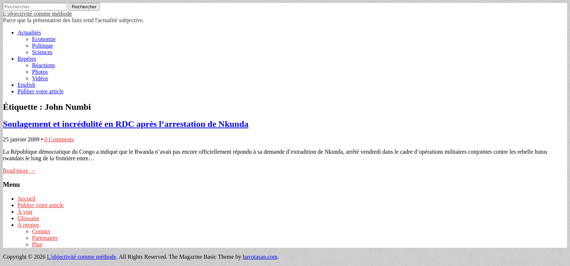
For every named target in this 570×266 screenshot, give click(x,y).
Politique (42, 46)
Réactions (43, 65)
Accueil (26, 199)
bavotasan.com (260, 257)
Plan (37, 244)
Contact (41, 231)
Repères (26, 59)
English (26, 85)
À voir (24, 212)
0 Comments (59, 139)
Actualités (29, 32)
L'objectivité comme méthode (37, 14)
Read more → (19, 171)
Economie (44, 39)
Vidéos (40, 78)
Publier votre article (40, 91)
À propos (28, 225)
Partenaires (45, 238)
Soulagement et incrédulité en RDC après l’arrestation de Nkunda (126, 124)
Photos (40, 72)
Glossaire (28, 218)
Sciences (42, 52)
